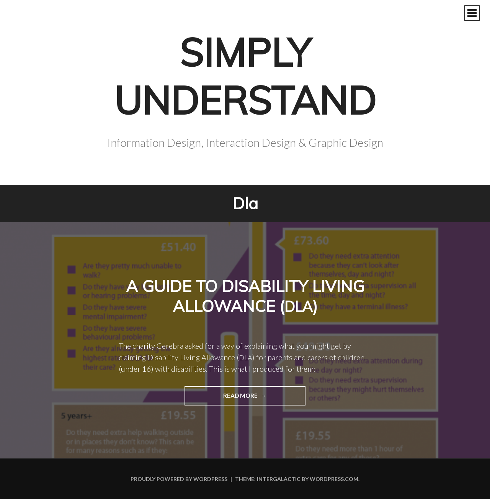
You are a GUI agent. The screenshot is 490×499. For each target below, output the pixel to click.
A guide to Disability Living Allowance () (245, 296)
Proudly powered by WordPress (179, 479)
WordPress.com (334, 479)
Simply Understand (245, 76)
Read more (222, 398)
